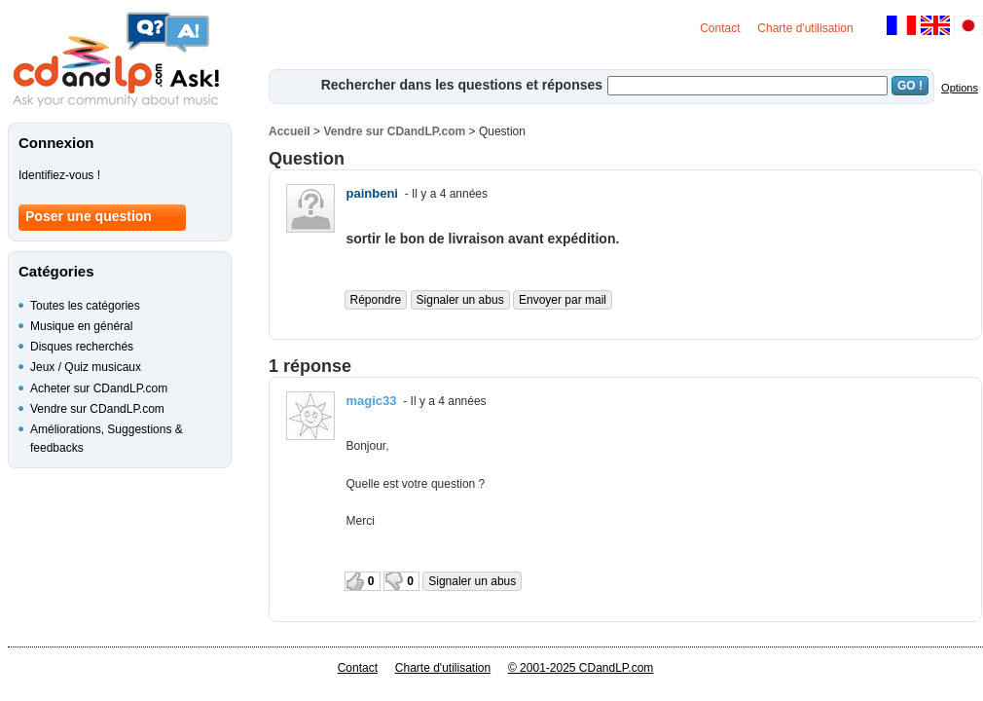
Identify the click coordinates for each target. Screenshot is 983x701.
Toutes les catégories (85, 306)
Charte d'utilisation (805, 28)
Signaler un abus (460, 300)
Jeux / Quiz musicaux (85, 367)
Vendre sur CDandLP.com (394, 131)
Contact (720, 28)
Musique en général (81, 326)
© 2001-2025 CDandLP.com (580, 668)
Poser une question (88, 216)
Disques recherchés (81, 346)
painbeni (372, 193)
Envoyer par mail (562, 300)
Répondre (376, 300)
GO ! (910, 85)
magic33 (371, 400)
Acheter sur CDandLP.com (98, 388)
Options (959, 87)
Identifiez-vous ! (59, 175)
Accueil (289, 131)
